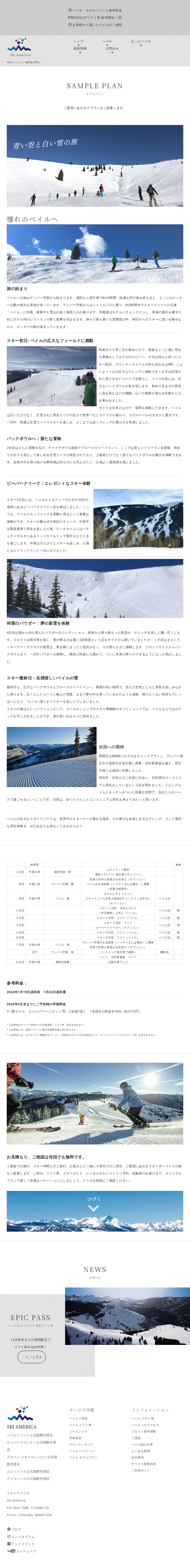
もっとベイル (141, 41)
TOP (9, 62)
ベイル (107, 41)
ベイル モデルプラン (83, 1457)
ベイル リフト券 (80, 1425)
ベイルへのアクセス (145, 1425)
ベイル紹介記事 (142, 1444)
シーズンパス (78, 1431)
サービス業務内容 (143, 1464)
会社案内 (137, 1457)
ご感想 (136, 1438)
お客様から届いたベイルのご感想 (95, 25)
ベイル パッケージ (82, 1451)
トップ (78, 41)
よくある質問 (140, 1451)
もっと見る (32, 1357)
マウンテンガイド (81, 1444)
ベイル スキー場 (142, 1418)
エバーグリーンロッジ (47, 1011)
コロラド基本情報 (143, 1431)
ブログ (14, 1529)
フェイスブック (21, 1544)
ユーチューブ (21, 1551)
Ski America (20, 54)
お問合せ (112, 48)
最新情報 (80, 48)
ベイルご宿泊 (78, 1418)
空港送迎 (75, 1438)
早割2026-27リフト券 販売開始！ (95, 17)
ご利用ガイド (140, 1470)
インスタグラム (21, 1537)
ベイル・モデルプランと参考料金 (95, 10)
